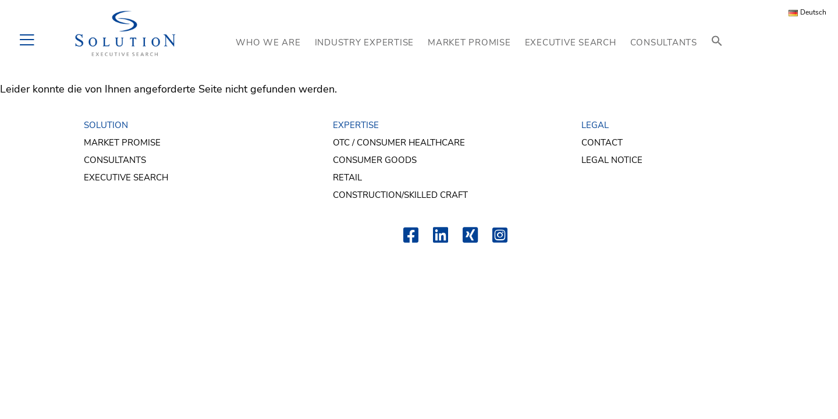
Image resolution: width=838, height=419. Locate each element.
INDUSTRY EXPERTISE (364, 42)
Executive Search (126, 177)
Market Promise (122, 142)
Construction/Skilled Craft (400, 195)
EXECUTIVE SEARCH (570, 42)
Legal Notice (611, 160)
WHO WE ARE (268, 42)
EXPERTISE (356, 125)
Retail (347, 177)
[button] (717, 42)
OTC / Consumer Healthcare (399, 142)
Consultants (115, 160)
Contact (602, 142)
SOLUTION (106, 125)
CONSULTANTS (663, 42)
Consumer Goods (375, 160)
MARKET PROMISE (469, 42)
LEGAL (595, 125)
